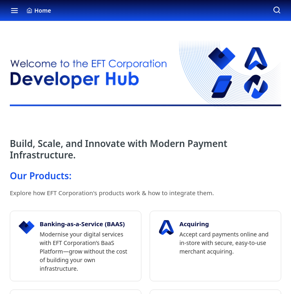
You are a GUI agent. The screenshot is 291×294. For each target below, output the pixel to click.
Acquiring (194, 224)
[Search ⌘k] (277, 10)
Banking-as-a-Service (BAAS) (82, 224)
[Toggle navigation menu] (14, 10)
